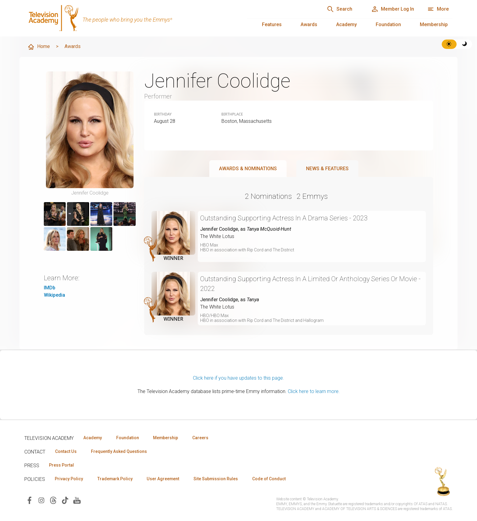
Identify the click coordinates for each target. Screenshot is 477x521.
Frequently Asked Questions (119, 451)
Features (272, 24)
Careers (201, 437)
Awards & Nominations (248, 168)
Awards (309, 24)
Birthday (163, 114)
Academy (346, 24)
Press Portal (61, 465)
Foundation (388, 24)
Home (38, 46)
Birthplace (232, 114)
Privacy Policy (69, 478)
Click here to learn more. (314, 391)
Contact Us (65, 451)
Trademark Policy (115, 478)
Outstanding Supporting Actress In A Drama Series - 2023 (284, 218)
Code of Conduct (270, 478)
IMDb (49, 288)
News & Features (327, 168)
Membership (434, 24)
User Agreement (163, 478)
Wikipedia (54, 295)
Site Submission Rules (216, 478)
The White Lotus (217, 236)
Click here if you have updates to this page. (238, 378)
